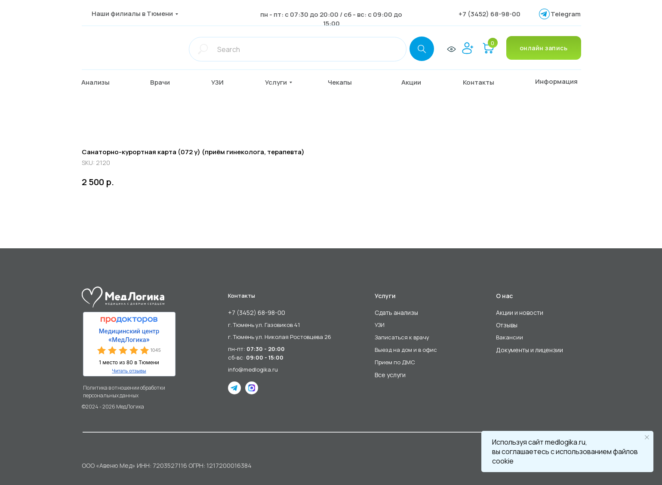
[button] (166, 82)
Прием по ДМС (395, 362)
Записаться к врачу (402, 337)
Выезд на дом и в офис (406, 350)
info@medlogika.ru (253, 369)
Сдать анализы (396, 312)
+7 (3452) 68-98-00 (489, 13)
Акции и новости (519, 312)
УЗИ (380, 325)
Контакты (241, 295)
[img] (124, 48)
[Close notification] (647, 437)
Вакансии (509, 337)
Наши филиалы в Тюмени (132, 13)
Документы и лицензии (529, 350)
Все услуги (390, 375)
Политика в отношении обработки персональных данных (124, 391)
